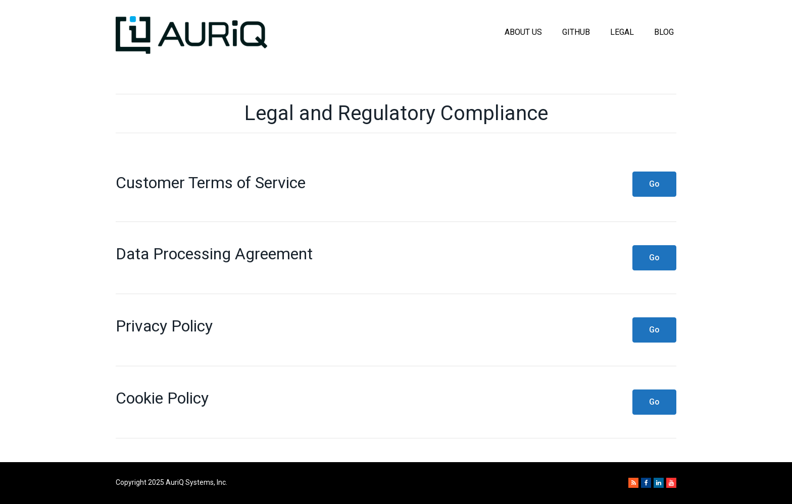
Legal (622, 32)
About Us (523, 32)
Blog (664, 32)
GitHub (576, 32)
